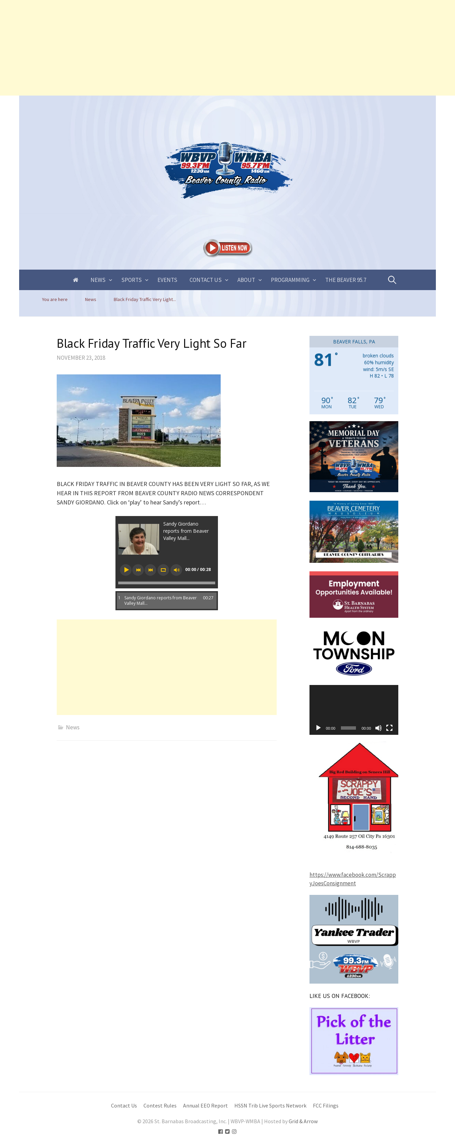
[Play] (318, 728)
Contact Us (206, 280)
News (98, 280)
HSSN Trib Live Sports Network (270, 1105)
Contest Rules (160, 1105)
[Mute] (378, 728)
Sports (131, 280)
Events (167, 280)
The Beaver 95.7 (345, 280)
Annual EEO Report (205, 1105)
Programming (290, 280)
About (246, 280)
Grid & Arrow (303, 1121)
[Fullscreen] (389, 728)
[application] (353, 710)
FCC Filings (326, 1105)
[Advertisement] (205, 48)
